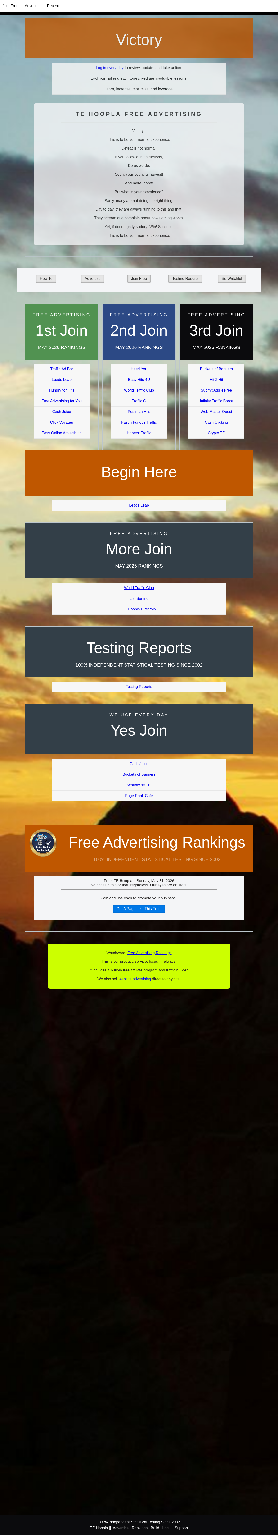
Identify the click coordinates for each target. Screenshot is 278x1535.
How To (46, 278)
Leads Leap (62, 380)
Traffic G (139, 401)
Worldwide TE (139, 785)
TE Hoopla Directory (139, 609)
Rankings (140, 1528)
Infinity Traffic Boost (216, 401)
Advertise (33, 6)
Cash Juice (61, 412)
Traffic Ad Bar (61, 369)
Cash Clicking (216, 422)
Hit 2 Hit (216, 380)
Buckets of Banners (216, 369)
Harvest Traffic (139, 433)
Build (155, 1528)
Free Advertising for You (61, 401)
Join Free (10, 6)
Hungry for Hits (61, 390)
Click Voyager (61, 422)
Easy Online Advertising (62, 433)
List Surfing (139, 598)
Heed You (139, 369)
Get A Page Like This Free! (139, 909)
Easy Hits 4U (139, 380)
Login (166, 1528)
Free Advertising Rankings (156, 842)
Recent (53, 6)
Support (181, 1528)
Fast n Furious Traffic (139, 422)
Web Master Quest (216, 412)
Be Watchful (232, 278)
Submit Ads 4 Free (216, 390)
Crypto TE (216, 433)
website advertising (135, 979)
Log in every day (110, 68)
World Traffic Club (139, 390)
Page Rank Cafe (139, 796)
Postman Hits (139, 412)
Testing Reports (185, 278)
